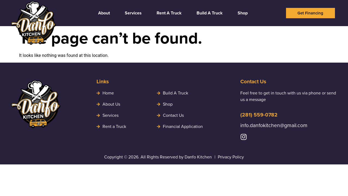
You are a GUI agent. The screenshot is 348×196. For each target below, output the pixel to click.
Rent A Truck (169, 13)
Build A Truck (210, 13)
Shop (243, 13)
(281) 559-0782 (259, 115)
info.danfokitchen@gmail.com (273, 125)
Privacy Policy (231, 157)
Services (133, 13)
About (104, 13)
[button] (310, 13)
